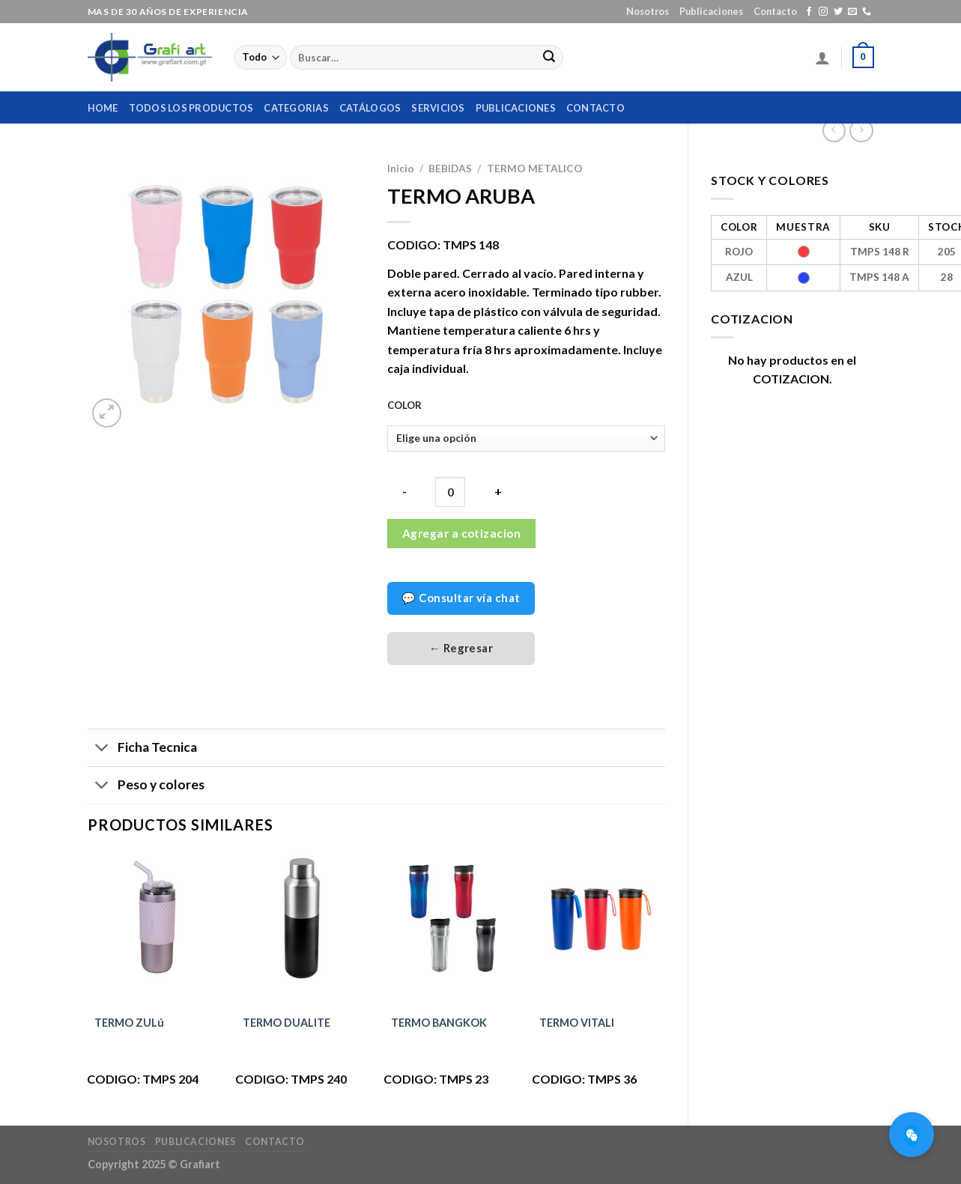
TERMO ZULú (129, 1022)
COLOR (404, 406)
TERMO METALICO (535, 168)
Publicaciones (711, 11)
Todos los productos (191, 108)
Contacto (775, 11)
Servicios (437, 108)
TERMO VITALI (576, 1022)
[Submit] (549, 57)
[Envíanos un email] (852, 12)
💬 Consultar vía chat (460, 597)
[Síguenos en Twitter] (838, 12)
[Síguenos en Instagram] (823, 12)
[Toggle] (102, 749)
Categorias (296, 108)
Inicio (400, 168)
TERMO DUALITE (286, 1022)
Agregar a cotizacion (461, 533)
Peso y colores (146, 787)
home (103, 108)
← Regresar (461, 648)
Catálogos (370, 108)
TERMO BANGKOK (439, 1022)
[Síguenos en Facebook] (808, 12)
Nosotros (647, 11)
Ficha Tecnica (142, 749)
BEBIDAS (450, 168)
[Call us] (866, 12)
